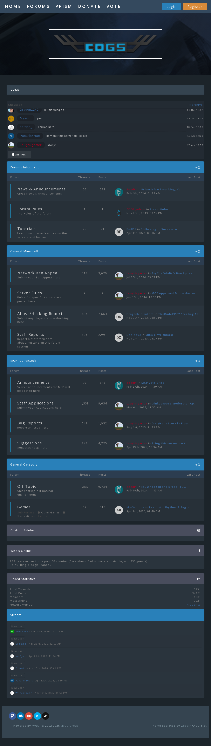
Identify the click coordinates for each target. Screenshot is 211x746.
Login (171, 6)
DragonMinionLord (140, 314)
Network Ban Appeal (38, 272)
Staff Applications (35, 403)
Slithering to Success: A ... (161, 229)
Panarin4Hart (30, 135)
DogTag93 (134, 335)
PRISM (64, 6)
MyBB (36, 725)
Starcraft (23, 516)
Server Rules (29, 292)
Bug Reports (29, 422)
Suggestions (29, 442)
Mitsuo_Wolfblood (159, 335)
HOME (13, 6)
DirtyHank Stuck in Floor (170, 423)
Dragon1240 (29, 109)
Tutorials (26, 228)
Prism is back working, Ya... (162, 189)
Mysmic (25, 118)
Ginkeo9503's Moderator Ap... (174, 403)
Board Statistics (23, 579)
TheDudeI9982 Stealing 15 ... (180, 314)
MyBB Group (70, 725)
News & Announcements (41, 188)
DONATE (89, 6)
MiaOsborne (136, 507)
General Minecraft (24, 251)
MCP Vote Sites (152, 383)
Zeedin (186, 725)
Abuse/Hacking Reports (41, 313)
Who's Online (21, 551)
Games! (24, 506)
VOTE (114, 6)
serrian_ (26, 127)
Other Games (50, 512)
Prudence (194, 604)
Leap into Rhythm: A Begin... (170, 507)
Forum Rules (29, 208)
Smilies (19, 154)
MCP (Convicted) (23, 361)
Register (195, 6)
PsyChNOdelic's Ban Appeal (172, 273)
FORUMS (38, 6)
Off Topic (26, 486)
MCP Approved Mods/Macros (174, 293)
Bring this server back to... (172, 443)
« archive (196, 105)
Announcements (33, 382)
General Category (24, 464)
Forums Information (26, 167)
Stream (15, 615)
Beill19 (131, 229)
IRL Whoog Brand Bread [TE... (163, 487)
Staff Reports (31, 334)
